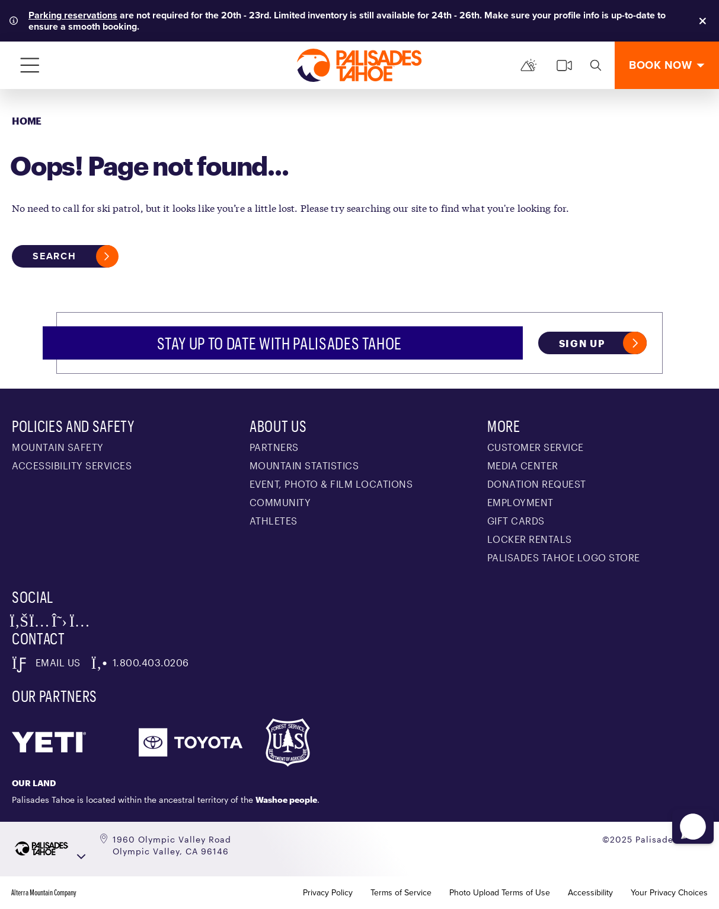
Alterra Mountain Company (43, 893)
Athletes (274, 520)
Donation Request (536, 484)
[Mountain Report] (529, 65)
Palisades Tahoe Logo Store (563, 557)
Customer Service (535, 447)
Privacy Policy (328, 893)
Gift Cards (516, 520)
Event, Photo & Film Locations (331, 484)
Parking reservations (72, 15)
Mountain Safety (58, 447)
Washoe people (286, 799)
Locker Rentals (529, 539)
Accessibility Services (72, 465)
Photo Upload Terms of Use (499, 893)
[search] (596, 65)
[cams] (564, 65)
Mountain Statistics (304, 465)
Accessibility (590, 893)
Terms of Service (401, 893)
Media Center (522, 465)
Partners (274, 447)
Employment (520, 502)
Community (280, 502)
